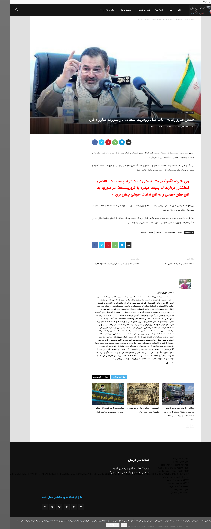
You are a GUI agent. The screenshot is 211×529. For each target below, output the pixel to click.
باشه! (114, 524)
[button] (6, 10)
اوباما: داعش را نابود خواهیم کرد (169, 263)
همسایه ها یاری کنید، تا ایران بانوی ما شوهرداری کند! (106, 265)
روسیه (141, 232)
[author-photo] (175, 288)
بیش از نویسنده (90, 377)
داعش (148, 232)
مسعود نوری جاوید (172, 126)
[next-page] (177, 426)
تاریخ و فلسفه (133, 10)
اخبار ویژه (148, 10)
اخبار (160, 10)
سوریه (133, 232)
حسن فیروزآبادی (159, 232)
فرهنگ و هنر (114, 10)
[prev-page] (182, 426)
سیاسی (170, 112)
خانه (169, 10)
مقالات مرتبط (109, 377)
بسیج (170, 232)
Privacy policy (102, 524)
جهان (176, 112)
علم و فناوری (97, 10)
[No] (207, 523)
